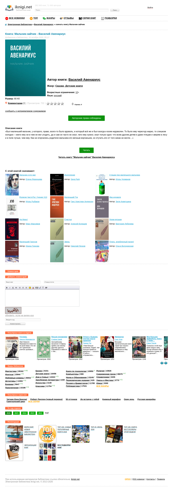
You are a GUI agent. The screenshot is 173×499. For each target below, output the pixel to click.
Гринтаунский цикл (15, 401)
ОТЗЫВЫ (69, 18)
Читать (86, 150)
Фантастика (10, 371)
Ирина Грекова (32, 246)
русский (58, 95)
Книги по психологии (76, 371)
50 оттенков (71, 399)
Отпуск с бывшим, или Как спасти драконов (90, 339)
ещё (47, 413)
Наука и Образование (76, 377)
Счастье (68, 219)
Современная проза (106, 374)
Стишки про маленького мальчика (124, 175)
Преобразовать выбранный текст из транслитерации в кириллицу (43, 287)
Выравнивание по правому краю (26, 287)
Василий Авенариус (84, 79)
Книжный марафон (111, 399)
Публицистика (73, 386)
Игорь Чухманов (123, 179)
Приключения (12, 388)
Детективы (10, 381)
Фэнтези (9, 374)
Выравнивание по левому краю (19, 287)
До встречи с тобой (89, 399)
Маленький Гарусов (28, 242)
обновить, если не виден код (19, 315)
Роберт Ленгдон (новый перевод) (46, 399)
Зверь (67, 242)
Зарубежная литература (47, 380)
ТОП (35, 18)
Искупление (69, 175)
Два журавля (115, 197)
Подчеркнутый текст (13, 287)
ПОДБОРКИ (111, 18)
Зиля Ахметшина (123, 201)
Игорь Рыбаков (32, 201)
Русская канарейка (146, 399)
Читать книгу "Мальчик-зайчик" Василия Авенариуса (86, 157)
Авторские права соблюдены (86, 118)
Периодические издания (77, 380)
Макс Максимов (33, 224)
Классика (40, 386)
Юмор (99, 383)
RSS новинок (138, 479)
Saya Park (75, 179)
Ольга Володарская (124, 246)
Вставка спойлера (46, 287)
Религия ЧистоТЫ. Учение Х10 (33, 197)
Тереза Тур (87, 343)
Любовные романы (14, 378)
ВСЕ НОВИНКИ (17, 18)
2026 (8, 413)
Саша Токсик (151, 343)
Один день (129, 399)
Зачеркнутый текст (16, 287)
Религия (100, 371)
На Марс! (23, 219)
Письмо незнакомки (59, 337)
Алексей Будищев (79, 224)
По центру (23, 287)
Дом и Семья (42, 377)
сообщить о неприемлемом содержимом (25, 111)
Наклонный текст (9, 287)
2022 (40, 413)
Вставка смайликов (29, 287)
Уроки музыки (115, 219)
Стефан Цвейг (56, 339)
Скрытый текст (36, 287)
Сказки (59, 85)
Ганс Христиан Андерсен (82, 201)
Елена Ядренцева (34, 179)
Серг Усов (118, 339)
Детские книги (74, 85)
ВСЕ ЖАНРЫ (102, 386)
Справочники (102, 377)
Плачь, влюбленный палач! (121, 242)
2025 (16, 413)
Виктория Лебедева (124, 224)
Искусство (41, 383)
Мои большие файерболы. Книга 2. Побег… (154, 339)
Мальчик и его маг (27, 175)
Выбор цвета (33, 287)
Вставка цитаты (39, 287)
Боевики (9, 384)
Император (119, 337)
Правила (161, 479)
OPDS (127, 479)
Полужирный (6, 287)
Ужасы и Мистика (104, 380)
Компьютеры (72, 374)
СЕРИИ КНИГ (89, 18)
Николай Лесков (78, 246)
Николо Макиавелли (27, 339)
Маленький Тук (71, 197)
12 (77, 92)
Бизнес (39, 371)
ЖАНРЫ (50, 18)
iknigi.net (75, 479)
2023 (32, 413)
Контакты (150, 479)
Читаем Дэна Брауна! (16, 399)
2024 (24, 413)
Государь (23, 337)
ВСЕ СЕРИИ (34, 401)
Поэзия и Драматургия (77, 383)
